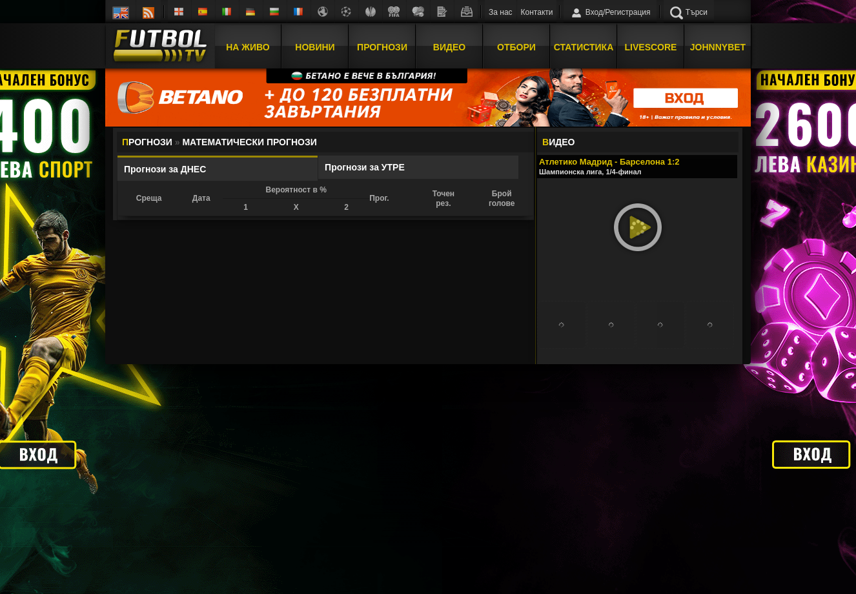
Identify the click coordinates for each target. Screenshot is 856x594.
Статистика (584, 47)
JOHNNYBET (718, 47)
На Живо (247, 47)
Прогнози (382, 47)
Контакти (537, 12)
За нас (501, 12)
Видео (449, 47)
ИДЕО (558, 142)
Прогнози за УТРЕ (365, 167)
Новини (314, 47)
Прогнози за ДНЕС (165, 169)
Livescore (651, 47)
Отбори (516, 47)
